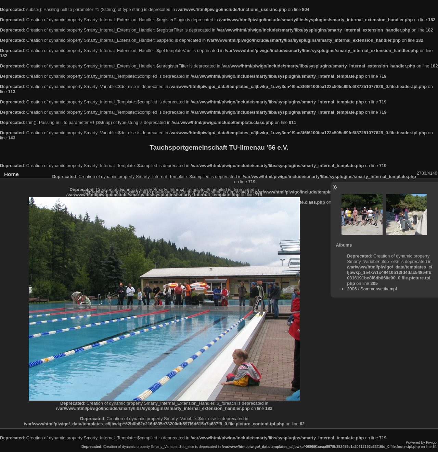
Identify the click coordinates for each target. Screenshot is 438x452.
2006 (352, 288)
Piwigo (431, 442)
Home (11, 174)
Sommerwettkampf (378, 288)
